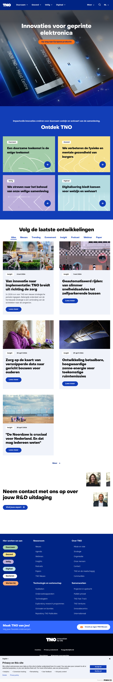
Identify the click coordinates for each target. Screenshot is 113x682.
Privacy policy (14, 675)
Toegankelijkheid (67, 650)
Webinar (88, 238)
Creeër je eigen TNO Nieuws (96, 627)
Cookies (38, 650)
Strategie (77, 551)
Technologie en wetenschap (47, 583)
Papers (38, 571)
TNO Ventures (79, 604)
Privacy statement (51, 650)
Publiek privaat (80, 594)
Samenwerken (79, 583)
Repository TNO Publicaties (46, 613)
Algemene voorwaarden (60, 655)
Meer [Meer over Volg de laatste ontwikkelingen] (54, 463)
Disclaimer (44, 655)
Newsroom (38, 541)
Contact (77, 566)
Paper (99, 238)
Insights (38, 561)
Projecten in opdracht (83, 589)
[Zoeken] (100, 5)
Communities (79, 576)
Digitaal (59, 5)
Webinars (39, 556)
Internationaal (80, 613)
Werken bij (11, 583)
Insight (63, 238)
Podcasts (39, 566)
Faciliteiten (39, 589)
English (6, 659)
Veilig (47, 5)
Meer (89, 5)
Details (4, 675)
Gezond (35, 5)
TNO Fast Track (80, 599)
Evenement (50, 238)
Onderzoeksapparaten (44, 594)
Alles (13, 238)
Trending (36, 238)
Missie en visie (79, 546)
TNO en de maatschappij (84, 571)
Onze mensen (79, 561)
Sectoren (10, 576)
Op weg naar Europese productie (56, 42)
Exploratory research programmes (49, 604)
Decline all (98, 671)
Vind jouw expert (13, 507)
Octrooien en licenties (44, 608)
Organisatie (78, 556)
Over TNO (77, 541)
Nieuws (24, 238)
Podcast (75, 238)
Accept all (98, 667)
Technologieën (41, 599)
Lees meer (15, 310)
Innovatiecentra (80, 608)
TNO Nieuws (40, 576)
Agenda (38, 551)
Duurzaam (21, 5)
